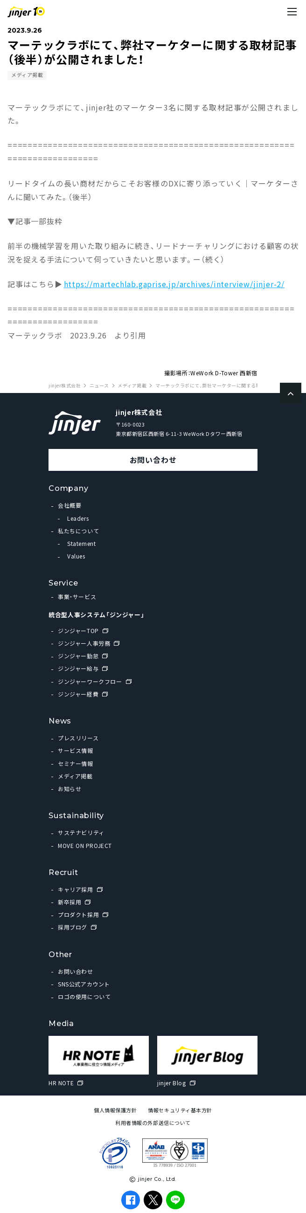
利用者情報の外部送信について (153, 1123)
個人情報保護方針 (115, 1110)
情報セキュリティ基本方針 (180, 1110)
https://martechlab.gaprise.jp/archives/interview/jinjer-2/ (174, 283)
